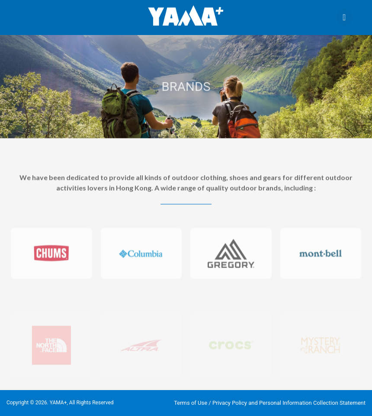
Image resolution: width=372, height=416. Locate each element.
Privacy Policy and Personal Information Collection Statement (289, 403)
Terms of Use (190, 403)
